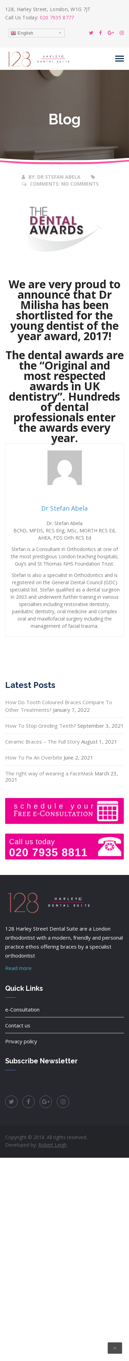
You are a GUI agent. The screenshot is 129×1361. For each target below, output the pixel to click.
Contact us (17, 1025)
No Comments (80, 183)
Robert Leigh (52, 1144)
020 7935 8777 (57, 17)
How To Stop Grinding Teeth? (40, 725)
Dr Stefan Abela (58, 177)
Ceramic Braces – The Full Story (42, 741)
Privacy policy (21, 1041)
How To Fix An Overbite (33, 757)
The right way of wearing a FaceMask (49, 773)
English (22, 33)
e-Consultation (22, 1009)
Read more (18, 967)
